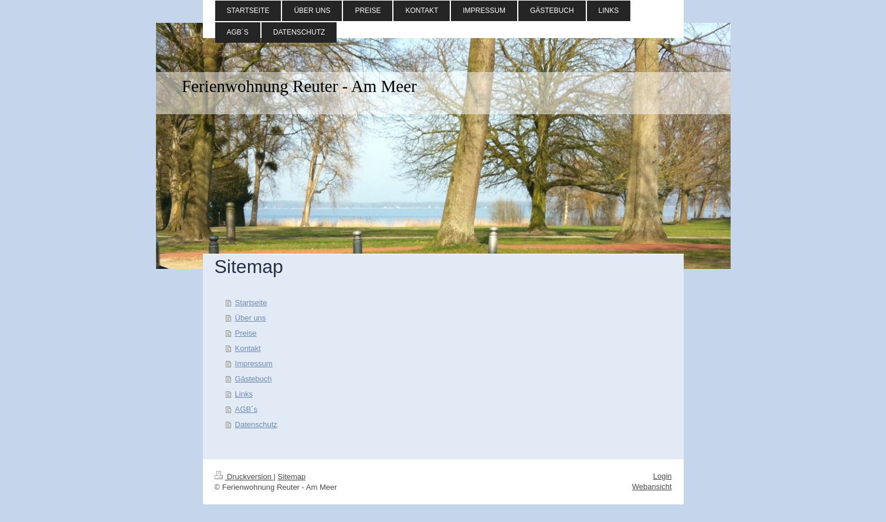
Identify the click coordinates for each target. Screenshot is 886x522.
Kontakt (248, 348)
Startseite (251, 302)
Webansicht (652, 486)
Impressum (254, 363)
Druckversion (244, 476)
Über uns (250, 317)
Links (244, 394)
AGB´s (246, 409)
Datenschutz (256, 424)
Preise (246, 333)
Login (662, 476)
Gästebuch (253, 378)
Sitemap (292, 476)
